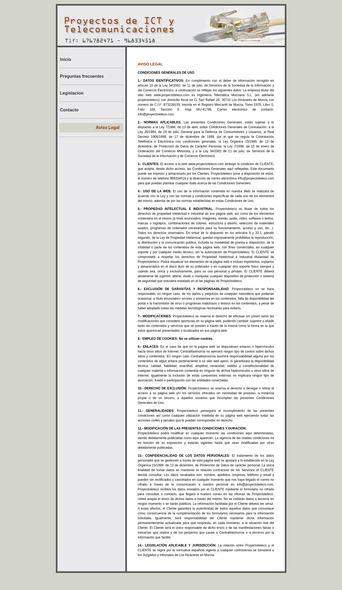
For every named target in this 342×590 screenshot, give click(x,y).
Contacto (69, 110)
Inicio (65, 59)
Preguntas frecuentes (82, 76)
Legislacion (72, 93)
